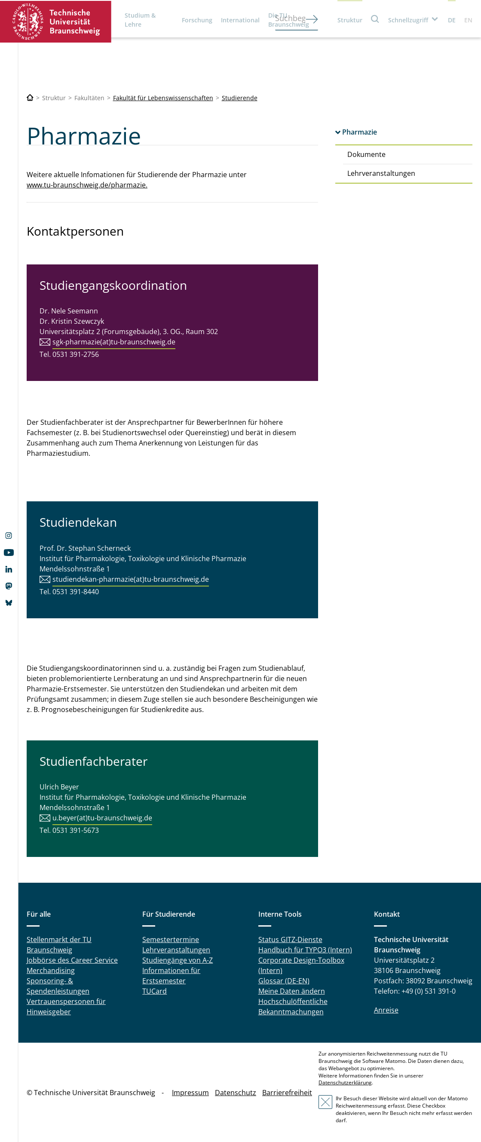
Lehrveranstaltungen (381, 173)
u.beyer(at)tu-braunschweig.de (102, 818)
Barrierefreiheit (287, 1092)
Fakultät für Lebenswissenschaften (163, 98)
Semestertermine (170, 939)
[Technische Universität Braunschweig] (30, 98)
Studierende (239, 98)
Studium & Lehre (140, 19)
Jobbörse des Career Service (72, 960)
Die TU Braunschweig (288, 19)
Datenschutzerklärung (345, 1082)
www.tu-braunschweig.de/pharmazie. (87, 185)
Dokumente (366, 154)
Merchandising (51, 970)
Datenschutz (235, 1092)
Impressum (190, 1092)
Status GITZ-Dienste (290, 939)
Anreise (386, 1010)
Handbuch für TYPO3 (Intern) (305, 950)
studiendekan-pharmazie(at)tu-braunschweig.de (130, 579)
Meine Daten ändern (291, 991)
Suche (375, 18)
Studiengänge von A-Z (177, 960)
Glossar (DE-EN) (283, 980)
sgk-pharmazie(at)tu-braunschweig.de (113, 342)
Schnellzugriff (408, 20)
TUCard (154, 991)
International (240, 20)
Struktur (349, 20)
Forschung (197, 20)
